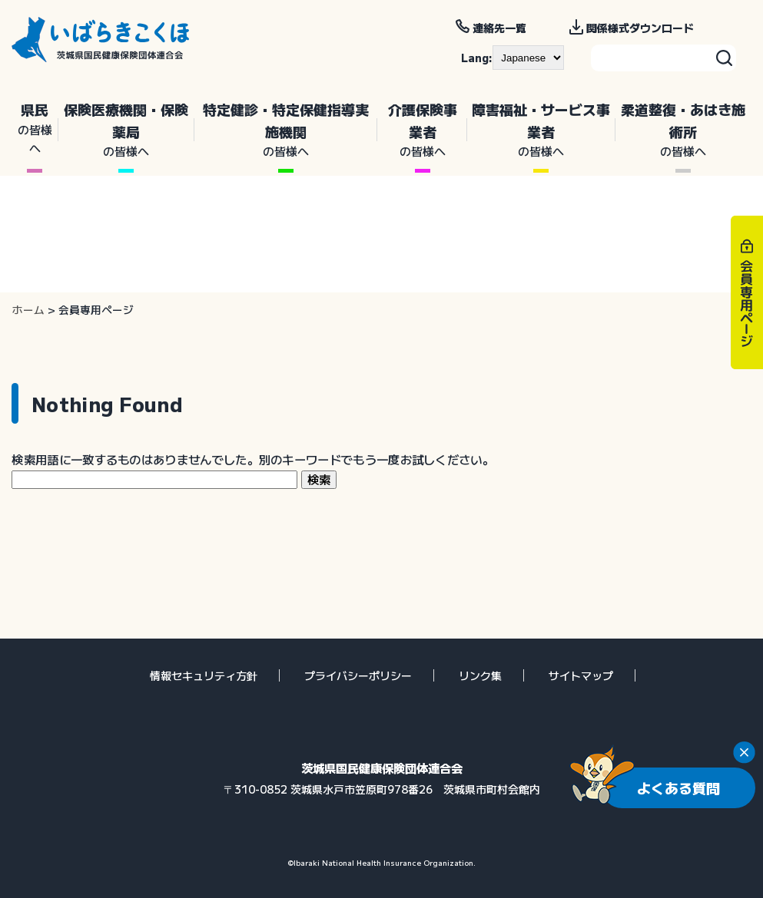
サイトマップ (581, 675)
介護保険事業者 (422, 130)
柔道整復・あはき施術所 (683, 130)
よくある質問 (678, 787)
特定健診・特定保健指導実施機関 (285, 130)
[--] (528, 57)
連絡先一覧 (499, 27)
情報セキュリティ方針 (203, 675)
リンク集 (480, 675)
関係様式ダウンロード (640, 27)
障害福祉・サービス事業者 (541, 130)
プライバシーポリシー (358, 675)
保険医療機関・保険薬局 (126, 130)
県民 (35, 128)
